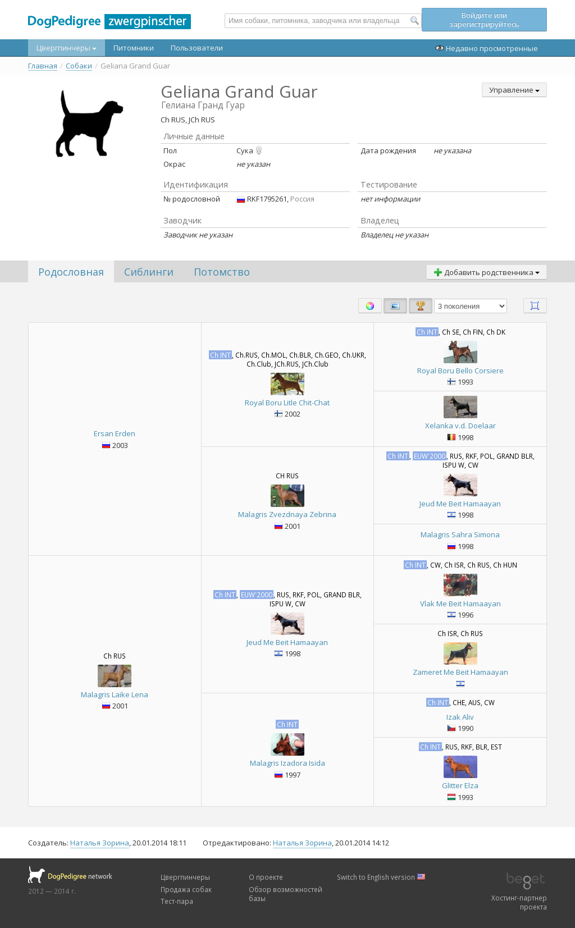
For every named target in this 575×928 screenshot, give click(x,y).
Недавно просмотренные (486, 48)
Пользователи (197, 48)
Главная (42, 66)
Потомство (222, 271)
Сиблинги (149, 271)
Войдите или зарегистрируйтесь (484, 19)
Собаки (79, 66)
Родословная (71, 271)
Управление (514, 90)
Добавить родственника (486, 272)
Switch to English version (381, 876)
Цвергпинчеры (66, 48)
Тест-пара (177, 901)
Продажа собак (186, 889)
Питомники (133, 48)
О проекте (266, 876)
